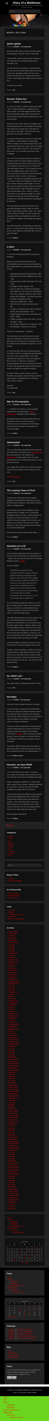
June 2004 (11, 1206)
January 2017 (12, 972)
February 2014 (13, 1001)
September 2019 (13, 962)
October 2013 (12, 1003)
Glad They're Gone (19, 1232)
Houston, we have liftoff (19, 764)
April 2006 (11, 1159)
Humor (21, 755)
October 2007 (12, 1120)
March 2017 (12, 970)
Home (5, 1397)
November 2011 (13, 1024)
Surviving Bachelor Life (15, 1226)
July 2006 (11, 1152)
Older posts (9, 825)
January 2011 (12, 1037)
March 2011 (12, 1033)
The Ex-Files (14, 1230)
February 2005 (13, 1189)
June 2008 (11, 1102)
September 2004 (13, 1200)
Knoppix (22, 561)
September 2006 (13, 1148)
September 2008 (13, 1096)
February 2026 (13, 931)
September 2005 (13, 1174)
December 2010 (13, 1039)
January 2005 (12, 1191)
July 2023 (11, 944)
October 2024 (12, 940)
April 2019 (11, 966)
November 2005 (13, 1169)
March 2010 (12, 1057)
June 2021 (11, 951)
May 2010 (11, 1052)
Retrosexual (11, 457)
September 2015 (13, 983)
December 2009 (13, 1063)
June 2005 (11, 1180)
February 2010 (13, 1059)
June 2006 (11, 1154)
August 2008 (12, 1098)
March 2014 (12, 998)
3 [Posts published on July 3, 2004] (39, 1247)
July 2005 (11, 1178)
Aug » (27, 1262)
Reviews (11, 853)
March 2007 (12, 1135)
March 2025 (12, 938)
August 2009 (12, 1072)
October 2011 (12, 1027)
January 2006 (12, 1165)
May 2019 (11, 964)
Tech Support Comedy (15, 914)
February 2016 (13, 979)
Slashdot (11, 912)
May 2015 (11, 988)
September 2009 (13, 1070)
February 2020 (13, 959)
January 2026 (12, 933)
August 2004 (12, 1202)
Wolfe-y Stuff (12, 1228)
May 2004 (11, 1208)
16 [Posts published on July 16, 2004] (34, 1253)
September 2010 (13, 1044)
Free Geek (11, 910)
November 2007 (13, 1117)
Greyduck (11, 878)
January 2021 (12, 953)
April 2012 (11, 1020)
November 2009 (13, 1065)
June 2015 (11, 985)
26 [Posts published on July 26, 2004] (14, 1259)
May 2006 (11, 1156)
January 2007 (12, 1139)
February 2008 (13, 1111)
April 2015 (11, 990)
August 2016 (12, 975)
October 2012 (12, 1014)
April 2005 (11, 1185)
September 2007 (13, 1122)
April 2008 (11, 1107)
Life (14, 90)
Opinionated (13, 442)
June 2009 (11, 1076)
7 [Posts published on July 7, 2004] (24, 1250)
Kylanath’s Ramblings (15, 881)
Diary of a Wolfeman (26, 2)
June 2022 (11, 946)
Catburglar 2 (14, 1224)
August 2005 (12, 1176)
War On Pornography (18, 401)
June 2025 (11, 936)
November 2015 (13, 981)
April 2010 (11, 1055)
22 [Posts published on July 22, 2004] (29, 1256)
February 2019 (13, 968)
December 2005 (13, 1167)
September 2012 (13, 1016)
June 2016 (11, 977)
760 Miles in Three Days (24, 1329)
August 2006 (12, 1150)
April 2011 (11, 1031)
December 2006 (13, 1141)
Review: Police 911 (17, 99)
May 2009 (11, 1078)
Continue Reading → (14, 477)
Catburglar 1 (14, 1222)
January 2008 (12, 1113)
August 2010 (12, 1046)
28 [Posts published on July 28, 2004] (24, 1259)
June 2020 (11, 955)
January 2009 (12, 1087)
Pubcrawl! (11, 851)
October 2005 (12, 1172)
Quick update (14, 44)
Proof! (10, 849)
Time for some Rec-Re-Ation (26, 1336)
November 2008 (13, 1091)
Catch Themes (32, 1392)
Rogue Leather (13, 897)
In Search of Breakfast (24, 1332)
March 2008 (12, 1109)
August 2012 (12, 1018)
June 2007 (11, 1128)
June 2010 (11, 1050)
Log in (10, 1351)
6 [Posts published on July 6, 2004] (19, 1250)
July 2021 (11, 949)
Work (10, 855)
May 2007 (11, 1130)
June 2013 (11, 1009)
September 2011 (13, 1029)
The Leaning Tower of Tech (21, 490)
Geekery (15, 238)
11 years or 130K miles (24, 1334)
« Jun (22, 1262)
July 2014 (11, 994)
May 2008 (11, 1104)
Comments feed (13, 1355)
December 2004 (13, 1193)
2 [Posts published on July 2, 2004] (34, 1247)
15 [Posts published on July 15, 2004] (29, 1253)
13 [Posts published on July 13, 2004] (19, 1253)
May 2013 (11, 1011)
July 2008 (11, 1100)
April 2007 (11, 1133)
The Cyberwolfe (26, 47)
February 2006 (13, 1163)
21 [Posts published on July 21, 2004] (24, 1256)
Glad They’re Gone (19, 1292)
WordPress (11, 917)
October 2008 (12, 1094)
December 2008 (13, 1089)
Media (10, 842)
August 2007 (12, 1124)
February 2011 (13, 1035)
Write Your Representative (16, 919)
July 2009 (11, 1074)
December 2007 (13, 1115)
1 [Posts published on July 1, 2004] (29, 1247)
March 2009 (12, 1083)
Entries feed (12, 1353)
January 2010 (12, 1061)
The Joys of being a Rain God (26, 1338)
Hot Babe (12, 697)
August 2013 (12, 1005)
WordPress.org (13, 1357)
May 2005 (11, 1182)
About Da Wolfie (13, 893)
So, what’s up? (14, 676)
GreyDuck (11, 1329)
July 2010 (11, 1048)
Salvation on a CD (16, 546)
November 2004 (13, 1195)
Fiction (10, 1219)
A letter (10, 247)
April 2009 (11, 1081)
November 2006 (13, 1143)
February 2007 (13, 1137)
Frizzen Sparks (36, 452)
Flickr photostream (14, 895)
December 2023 (13, 942)
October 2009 (12, 1068)
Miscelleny (11, 845)
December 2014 (13, 992)
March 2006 (12, 1161)
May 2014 (11, 996)
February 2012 (13, 1022)
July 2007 (11, 1126)
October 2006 (12, 1146)
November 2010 (13, 1042)
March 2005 (12, 1187)
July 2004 (11, 1204)
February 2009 (13, 1085)
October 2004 (12, 1198)
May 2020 (11, 957)
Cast (9, 1217)
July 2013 (11, 1007)
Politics (15, 433)
